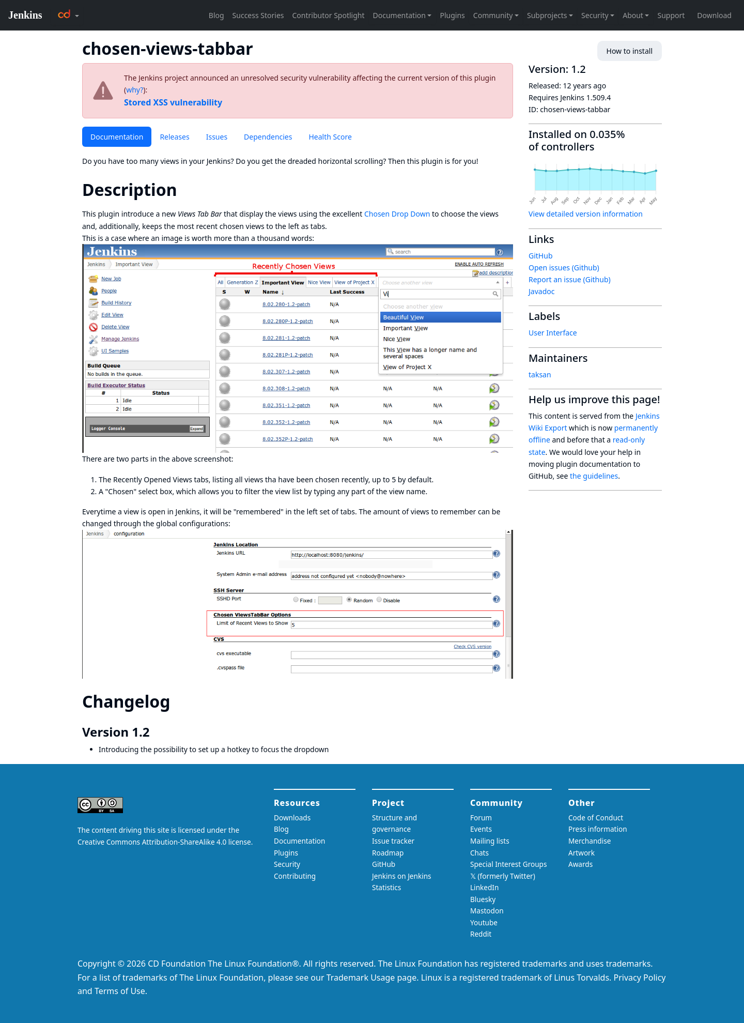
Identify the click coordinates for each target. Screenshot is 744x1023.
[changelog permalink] (179, 701)
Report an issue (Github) (570, 279)
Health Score (329, 137)
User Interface (553, 333)
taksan (540, 374)
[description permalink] (186, 189)
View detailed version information (586, 214)
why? (134, 90)
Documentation (116, 137)
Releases (174, 137)
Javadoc (541, 291)
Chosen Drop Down (397, 214)
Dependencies (268, 137)
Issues (216, 137)
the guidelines (594, 476)
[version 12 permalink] (156, 732)
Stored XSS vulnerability (173, 102)
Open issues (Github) (564, 267)
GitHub (541, 256)
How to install (630, 51)
